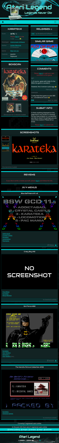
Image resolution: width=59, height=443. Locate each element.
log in (17, 37)
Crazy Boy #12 (29, 252)
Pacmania (6, 241)
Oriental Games (8, 414)
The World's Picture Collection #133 (29, 367)
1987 (33, 34)
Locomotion (7, 239)
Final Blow (6, 292)
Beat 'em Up (14, 51)
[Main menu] (55, 22)
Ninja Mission (7, 295)
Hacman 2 (6, 355)
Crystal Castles (7, 235)
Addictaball (6, 234)
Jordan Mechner (15, 45)
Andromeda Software (17, 42)
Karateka (5, 237)
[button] (4, 84)
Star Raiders (7, 353)
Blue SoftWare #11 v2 (29, 193)
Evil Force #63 (29, 306)
